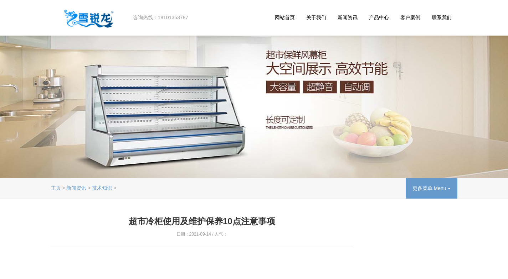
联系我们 (442, 17)
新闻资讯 (348, 17)
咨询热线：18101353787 (161, 17)
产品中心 (379, 17)
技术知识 (102, 188)
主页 (56, 188)
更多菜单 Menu (431, 188)
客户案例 (410, 17)
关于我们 (316, 17)
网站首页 (285, 17)
